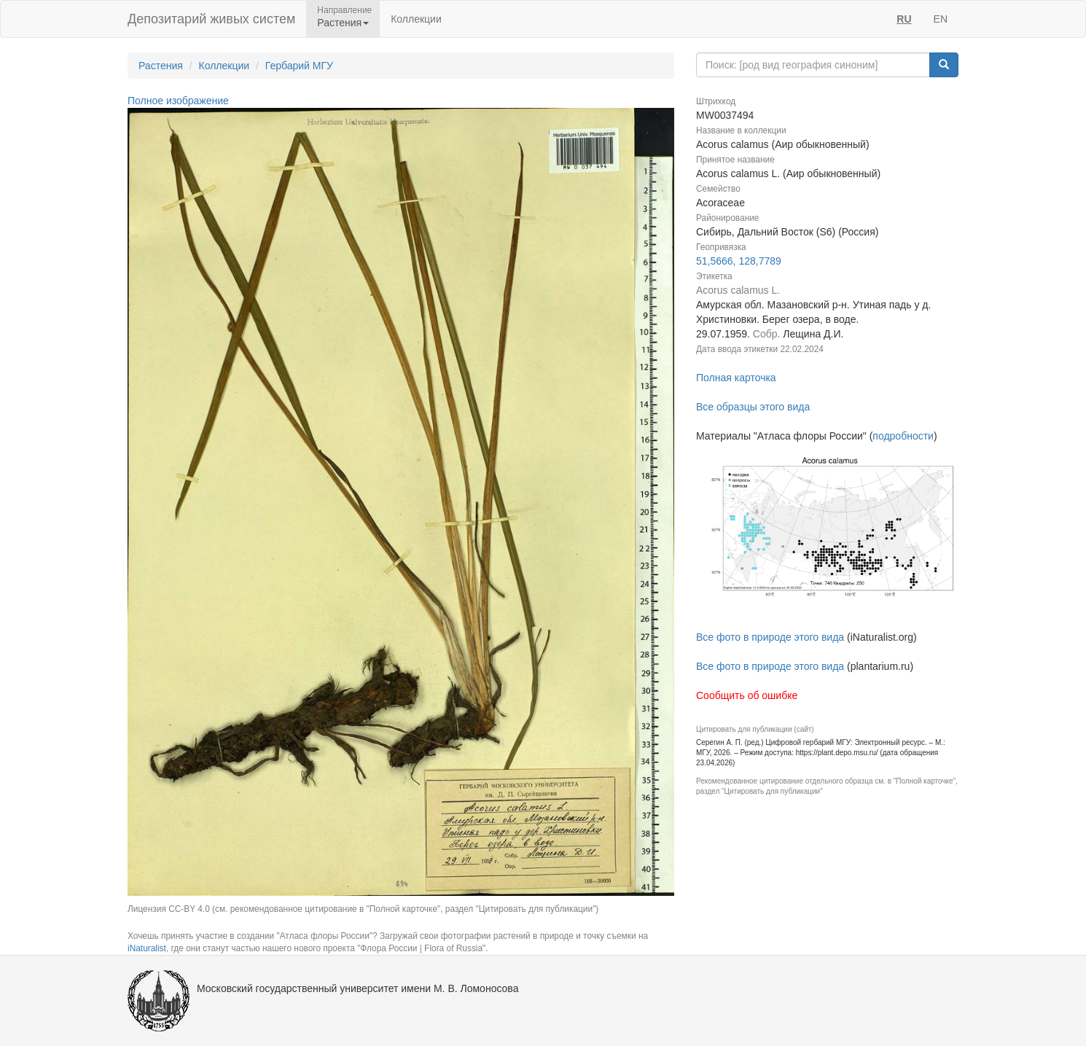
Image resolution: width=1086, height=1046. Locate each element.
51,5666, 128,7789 (738, 261)
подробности (903, 436)
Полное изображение (178, 100)
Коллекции (416, 19)
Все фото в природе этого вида (770, 637)
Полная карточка (736, 377)
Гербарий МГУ (299, 65)
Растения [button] (343, 22)
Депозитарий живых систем (211, 19)
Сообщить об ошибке (746, 695)
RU (903, 19)
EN (941, 19)
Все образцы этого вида (753, 407)
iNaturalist (147, 948)
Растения (160, 65)
